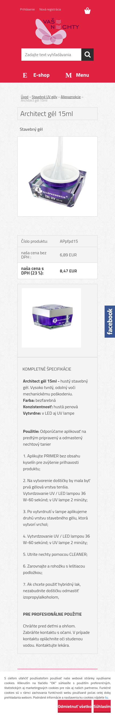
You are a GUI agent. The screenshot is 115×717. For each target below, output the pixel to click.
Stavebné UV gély (44, 96)
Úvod (24, 96)
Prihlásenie (27, 9)
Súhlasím (102, 706)
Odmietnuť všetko (74, 706)
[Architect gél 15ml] (57, 139)
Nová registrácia (50, 9)
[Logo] (57, 31)
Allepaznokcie (71, 96)
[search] (87, 54)
